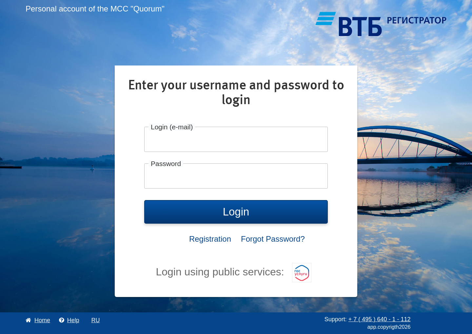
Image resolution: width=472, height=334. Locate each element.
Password (166, 163)
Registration (210, 238)
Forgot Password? (273, 238)
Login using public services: (233, 272)
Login (236, 212)
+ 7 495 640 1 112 (379, 319)
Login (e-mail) (172, 126)
